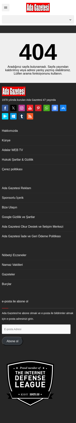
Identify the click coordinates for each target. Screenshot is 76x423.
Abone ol (12, 341)
